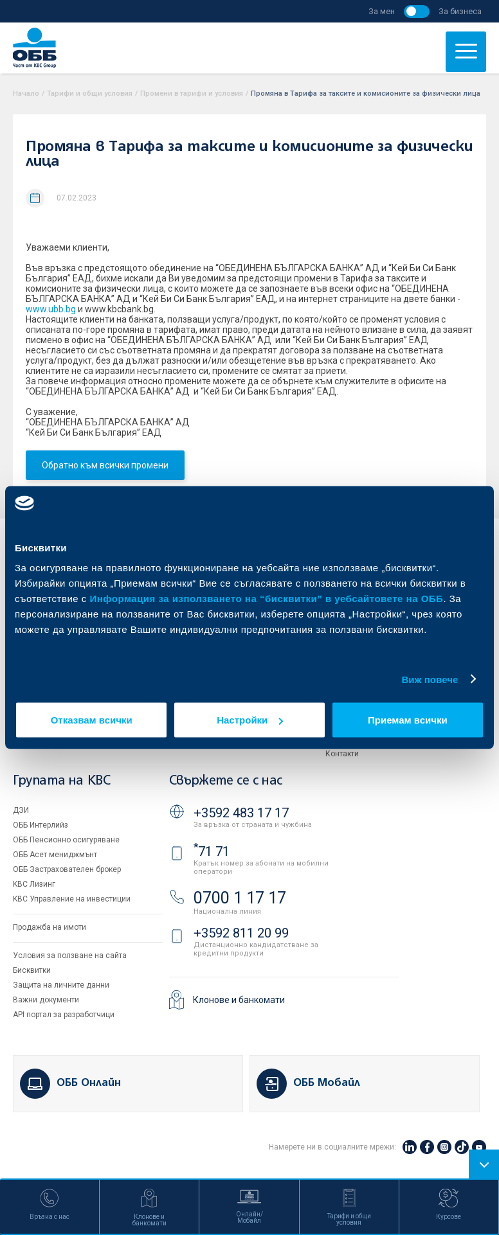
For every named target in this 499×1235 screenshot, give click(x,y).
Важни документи (46, 999)
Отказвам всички (91, 720)
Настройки (250, 720)
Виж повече (429, 678)
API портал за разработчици (63, 1014)
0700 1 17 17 (240, 898)
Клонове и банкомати (239, 1000)
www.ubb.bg (51, 309)
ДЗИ (21, 810)
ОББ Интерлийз (40, 825)
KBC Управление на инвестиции (72, 898)
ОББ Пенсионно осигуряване (66, 839)
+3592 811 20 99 (241, 933)
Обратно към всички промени (105, 465)
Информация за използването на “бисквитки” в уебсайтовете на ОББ (267, 598)
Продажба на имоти (49, 927)
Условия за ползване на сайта (70, 955)
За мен (381, 11)
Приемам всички (408, 720)
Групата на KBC (61, 781)
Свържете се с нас (225, 781)
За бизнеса (460, 11)
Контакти (342, 753)
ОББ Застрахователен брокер (67, 869)
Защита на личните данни (61, 985)
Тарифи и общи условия (89, 93)
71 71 (212, 851)
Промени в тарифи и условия (191, 93)
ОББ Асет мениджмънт (55, 854)
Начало (26, 93)
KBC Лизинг (34, 884)
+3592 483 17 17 (241, 813)
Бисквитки (32, 970)
